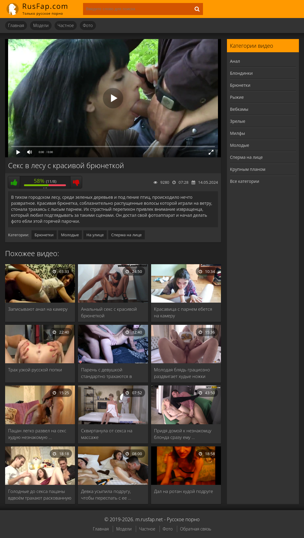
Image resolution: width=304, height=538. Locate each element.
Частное (66, 25)
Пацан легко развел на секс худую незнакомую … (37, 434)
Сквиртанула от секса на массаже (106, 434)
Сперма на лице (126, 234)
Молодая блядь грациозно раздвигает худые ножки (182, 373)
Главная (16, 25)
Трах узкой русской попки (35, 370)
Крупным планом (247, 169)
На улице (95, 234)
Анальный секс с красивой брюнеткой (109, 312)
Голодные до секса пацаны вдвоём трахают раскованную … (39, 494)
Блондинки (241, 73)
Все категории (244, 181)
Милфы (237, 133)
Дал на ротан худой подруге (183, 491)
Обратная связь (195, 529)
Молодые (70, 234)
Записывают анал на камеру (37, 309)
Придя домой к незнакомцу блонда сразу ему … (182, 434)
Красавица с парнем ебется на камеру (183, 312)
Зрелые (237, 121)
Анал (235, 61)
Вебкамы (239, 109)
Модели (41, 25)
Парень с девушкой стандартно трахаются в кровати (106, 373)
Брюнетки (43, 234)
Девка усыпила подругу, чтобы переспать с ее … (106, 494)
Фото (88, 25)
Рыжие (237, 97)
